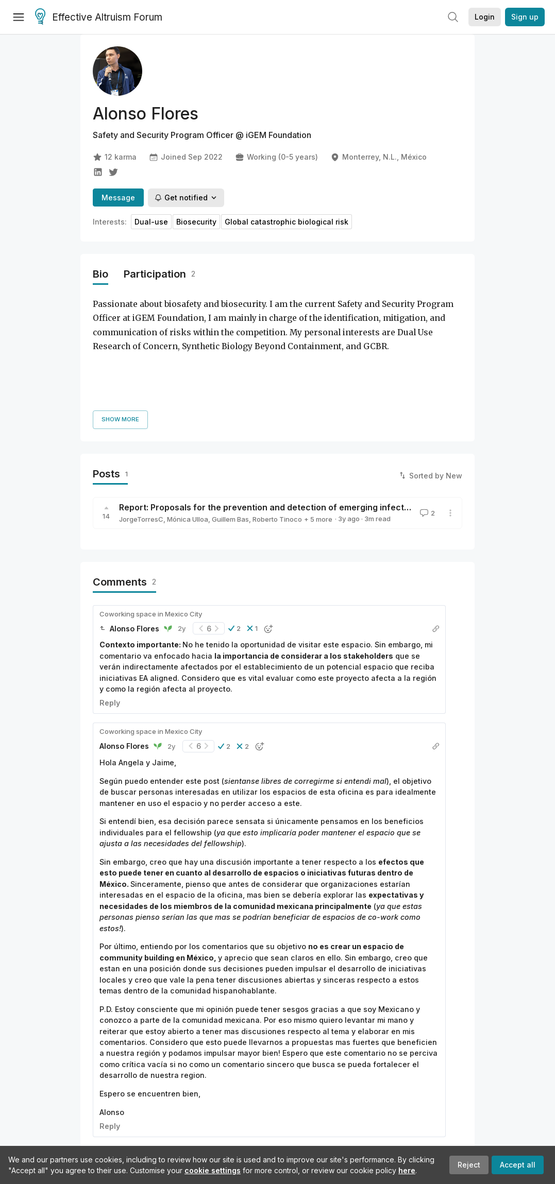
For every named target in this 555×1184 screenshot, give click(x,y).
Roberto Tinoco (277, 443)
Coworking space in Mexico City (150, 538)
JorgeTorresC (141, 443)
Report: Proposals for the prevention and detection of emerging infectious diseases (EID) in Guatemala (327, 431)
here (406, 1170)
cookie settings (212, 1170)
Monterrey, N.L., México (378, 157)
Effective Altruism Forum (98, 17)
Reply (109, 627)
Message (118, 197)
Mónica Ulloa (187, 443)
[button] (234, 553)
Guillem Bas (230, 443)
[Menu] (18, 17)
